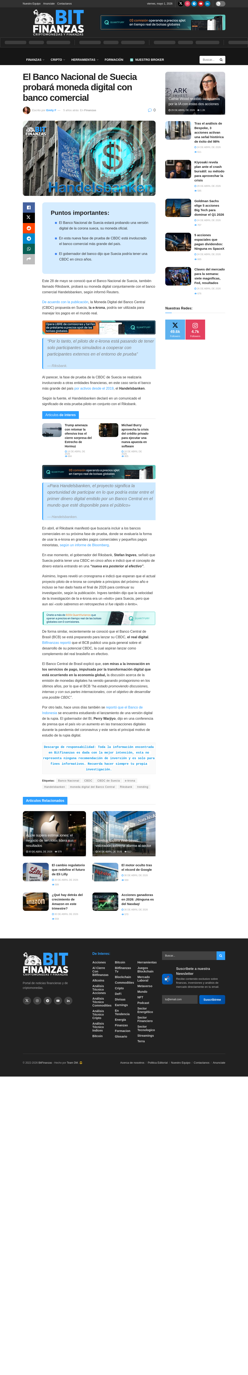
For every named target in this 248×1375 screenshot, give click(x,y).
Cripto (56, 59)
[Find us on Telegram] (194, 3)
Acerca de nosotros (132, 1062)
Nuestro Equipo (32, 3)
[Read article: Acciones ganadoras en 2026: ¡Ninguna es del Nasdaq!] (105, 902)
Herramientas (83, 59)
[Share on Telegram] (29, 238)
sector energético (145, 1010)
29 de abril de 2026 (181, 110)
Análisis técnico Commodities (102, 1002)
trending (142, 786)
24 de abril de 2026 (207, 147)
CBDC (88, 780)
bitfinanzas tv (123, 969)
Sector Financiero (145, 1019)
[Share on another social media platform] (29, 259)
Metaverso (144, 986)
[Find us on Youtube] (201, 3)
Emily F (51, 110)
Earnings (121, 1005)
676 (197, 293)
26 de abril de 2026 (207, 288)
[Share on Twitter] (29, 218)
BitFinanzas (45, 1062)
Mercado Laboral (143, 978)
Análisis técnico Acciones (99, 989)
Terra (141, 1041)
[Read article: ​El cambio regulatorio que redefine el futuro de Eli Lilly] (36, 872)
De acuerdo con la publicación (65, 302)
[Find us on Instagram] (187, 3)
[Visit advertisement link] (162, 22)
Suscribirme (212, 999)
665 (197, 259)
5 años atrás (71, 110)
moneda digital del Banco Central (92, 786)
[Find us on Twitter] (181, 3)
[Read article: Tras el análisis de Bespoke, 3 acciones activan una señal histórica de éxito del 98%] (178, 130)
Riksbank (126, 786)
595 (197, 190)
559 (125, 880)
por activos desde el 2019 (94, 388)
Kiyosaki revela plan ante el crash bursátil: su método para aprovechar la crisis (209, 171)
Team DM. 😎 (75, 1062)
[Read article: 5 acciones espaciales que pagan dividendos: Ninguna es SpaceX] (178, 242)
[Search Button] (221, 60)
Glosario (121, 1036)
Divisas (120, 999)
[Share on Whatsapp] (29, 249)
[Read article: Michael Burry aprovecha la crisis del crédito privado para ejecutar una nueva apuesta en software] (108, 430)
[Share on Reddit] (29, 228)
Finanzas (34, 59)
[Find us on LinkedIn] (207, 3)
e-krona (130, 780)
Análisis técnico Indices (98, 1027)
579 (58, 851)
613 (127, 851)
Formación (114, 59)
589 (55, 884)
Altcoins (98, 980)
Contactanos (64, 3)
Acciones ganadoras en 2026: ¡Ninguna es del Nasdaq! (138, 899)
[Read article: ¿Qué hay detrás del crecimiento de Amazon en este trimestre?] (36, 902)
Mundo (142, 991)
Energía (120, 1019)
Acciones (99, 962)
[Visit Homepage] (58, 22)
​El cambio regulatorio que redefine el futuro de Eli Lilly (68, 869)
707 (197, 225)
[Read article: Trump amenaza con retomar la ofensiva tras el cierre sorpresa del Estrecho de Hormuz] (52, 430)
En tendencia (122, 1012)
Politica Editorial (158, 1062)
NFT (140, 997)
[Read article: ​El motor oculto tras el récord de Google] (105, 872)
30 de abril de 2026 (39, 851)
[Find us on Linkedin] (68, 1001)
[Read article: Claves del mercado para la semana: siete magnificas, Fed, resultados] (178, 276)
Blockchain (123, 977)
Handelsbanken (54, 786)
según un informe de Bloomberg (84, 545)
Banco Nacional (68, 780)
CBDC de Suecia (108, 780)
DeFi (118, 994)
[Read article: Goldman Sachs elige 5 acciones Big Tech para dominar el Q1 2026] (178, 208)
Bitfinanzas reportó (56, 643)
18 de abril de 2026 (75, 452)
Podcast (143, 1003)
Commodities (124, 982)
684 (68, 456)
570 (125, 914)
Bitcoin (97, 1036)
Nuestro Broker (147, 59)
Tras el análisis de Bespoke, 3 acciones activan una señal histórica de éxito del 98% (209, 132)
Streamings (145, 1035)
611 (197, 152)
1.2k (201, 110)
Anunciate (49, 3)
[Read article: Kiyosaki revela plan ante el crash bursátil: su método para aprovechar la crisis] (178, 169)
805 (125, 456)
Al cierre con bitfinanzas (100, 971)
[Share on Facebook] (29, 207)
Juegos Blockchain (145, 969)
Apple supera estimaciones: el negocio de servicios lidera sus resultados (50, 840)
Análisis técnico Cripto (98, 1014)
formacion (122, 1031)
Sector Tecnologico (146, 1028)
